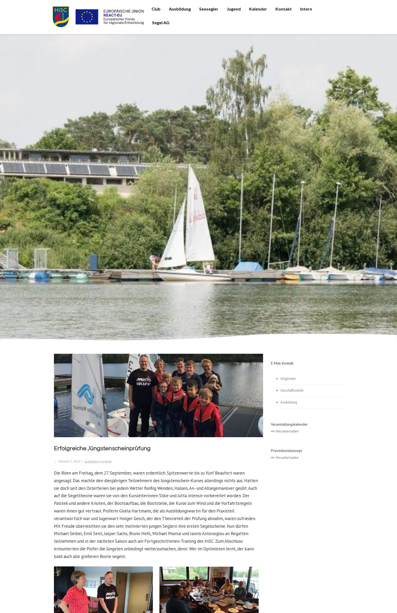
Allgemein (288, 378)
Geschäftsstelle (292, 390)
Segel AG (160, 22)
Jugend (234, 8)
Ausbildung (180, 8)
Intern (306, 8)
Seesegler (208, 8)
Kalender (258, 8)
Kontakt (283, 8)
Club (156, 8)
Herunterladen (287, 431)
